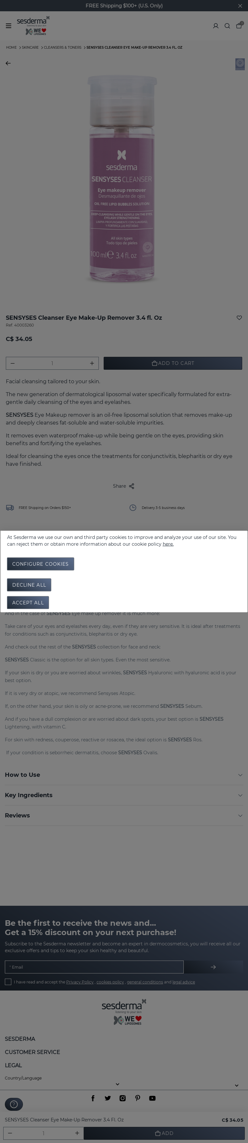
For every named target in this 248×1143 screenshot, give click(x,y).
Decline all (29, 585)
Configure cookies (40, 564)
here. (168, 544)
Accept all (28, 603)
